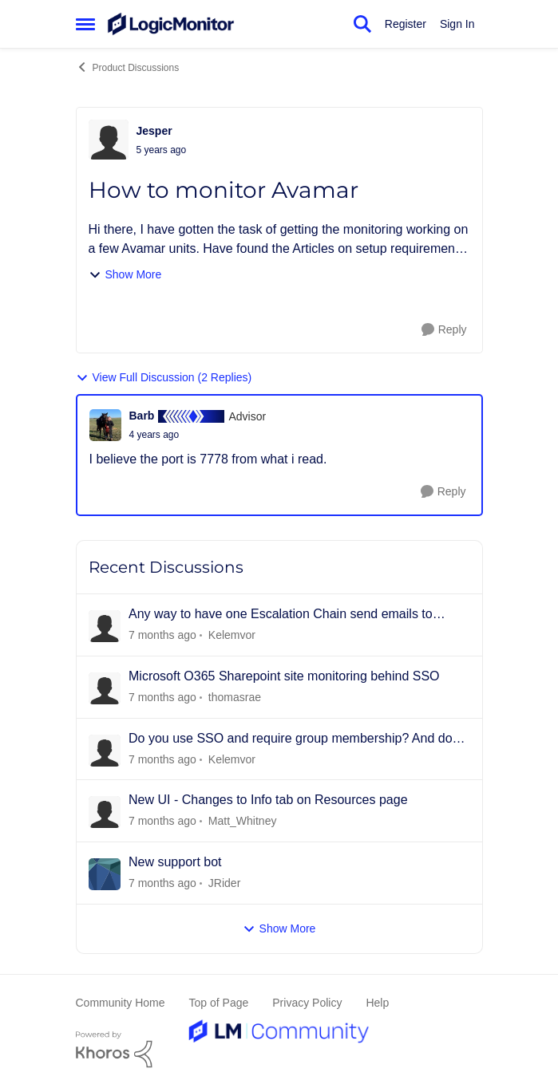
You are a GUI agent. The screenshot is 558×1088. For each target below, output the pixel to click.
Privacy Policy (307, 1002)
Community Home (120, 1002)
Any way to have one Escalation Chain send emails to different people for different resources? (281, 615)
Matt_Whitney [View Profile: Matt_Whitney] (242, 820)
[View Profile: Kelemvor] (105, 626)
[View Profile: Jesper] (109, 140)
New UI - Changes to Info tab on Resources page (268, 799)
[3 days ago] (162, 635)
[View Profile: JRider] (105, 874)
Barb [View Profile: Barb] (142, 415)
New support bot (175, 862)
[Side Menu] (85, 24)
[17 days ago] (162, 883)
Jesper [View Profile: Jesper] (154, 130)
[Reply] (444, 330)
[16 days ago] (162, 821)
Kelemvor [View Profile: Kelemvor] (231, 635)
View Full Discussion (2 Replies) (164, 377)
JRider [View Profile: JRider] (223, 883)
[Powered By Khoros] (279, 1049)
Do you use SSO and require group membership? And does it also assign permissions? (297, 739)
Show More (125, 275)
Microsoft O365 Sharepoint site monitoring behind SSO (284, 676)
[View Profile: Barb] (105, 425)
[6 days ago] (162, 697)
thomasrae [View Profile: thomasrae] (234, 697)
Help (377, 1002)
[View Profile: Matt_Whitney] (105, 812)
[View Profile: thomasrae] (105, 688)
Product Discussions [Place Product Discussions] (128, 67)
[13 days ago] (162, 759)
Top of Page (219, 1002)
